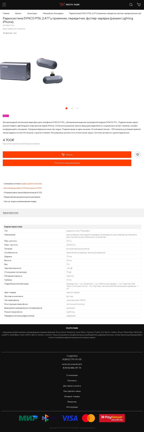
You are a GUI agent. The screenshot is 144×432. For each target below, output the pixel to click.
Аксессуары (32, 13)
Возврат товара (72, 396)
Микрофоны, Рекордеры (53, 13)
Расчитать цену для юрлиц (67, 163)
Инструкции (72, 407)
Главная (6, 13)
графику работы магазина (31, 184)
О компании (72, 375)
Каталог (18, 13)
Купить (67, 154)
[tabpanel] (72, 71)
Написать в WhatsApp (72, 364)
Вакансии (72, 401)
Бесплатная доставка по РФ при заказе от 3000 (23, 188)
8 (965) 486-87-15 (72, 367)
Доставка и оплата (72, 386)
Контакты (72, 380)
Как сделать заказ (72, 391)
